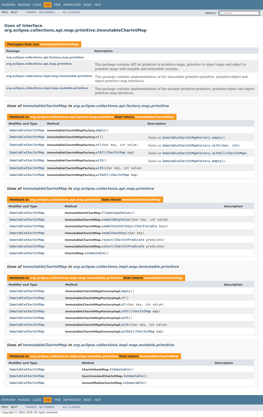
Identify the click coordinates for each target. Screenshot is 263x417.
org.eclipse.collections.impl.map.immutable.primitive (49, 76)
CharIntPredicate (129, 240)
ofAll (100, 152)
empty (100, 130)
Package (24, 4)
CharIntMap (116, 152)
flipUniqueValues (117, 213)
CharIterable (146, 226)
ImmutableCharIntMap (59, 44)
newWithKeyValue (116, 219)
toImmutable (95, 253)
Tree (57, 4)
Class (37, 4)
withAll (102, 175)
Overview (8, 4)
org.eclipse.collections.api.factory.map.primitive (45, 57)
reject (107, 240)
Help (97, 4)
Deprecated (72, 4)
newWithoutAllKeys (117, 226)
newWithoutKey (114, 233)
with (99, 160)
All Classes (71, 12)
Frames (31, 12)
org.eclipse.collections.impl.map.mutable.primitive (47, 88)
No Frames (47, 12)
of (98, 137)
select (107, 246)
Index (88, 4)
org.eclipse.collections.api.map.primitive (39, 63)
